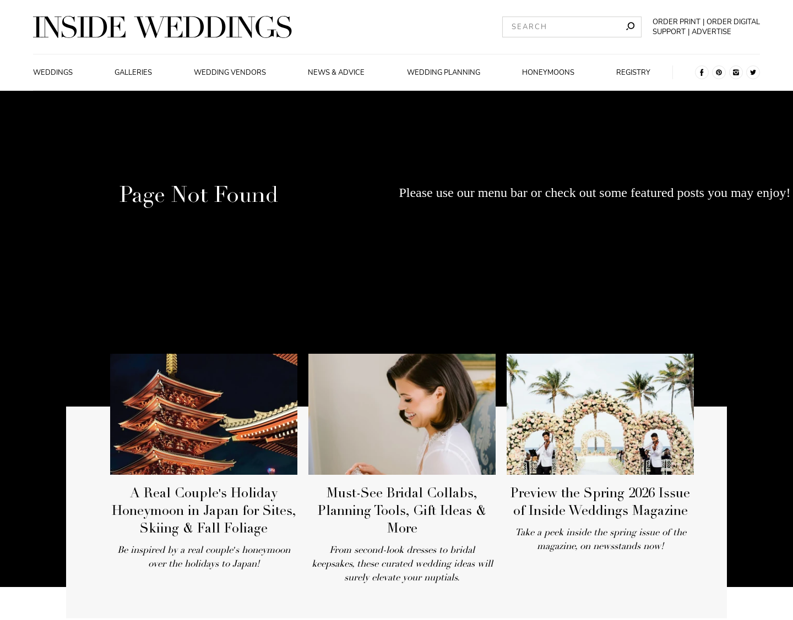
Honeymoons (548, 73)
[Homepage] (162, 27)
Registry (633, 73)
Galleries (133, 73)
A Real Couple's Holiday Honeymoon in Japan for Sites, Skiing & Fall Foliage (204, 512)
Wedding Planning (443, 73)
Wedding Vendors (230, 73)
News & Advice (336, 73)
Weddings (53, 73)
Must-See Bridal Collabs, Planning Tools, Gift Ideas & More (402, 512)
